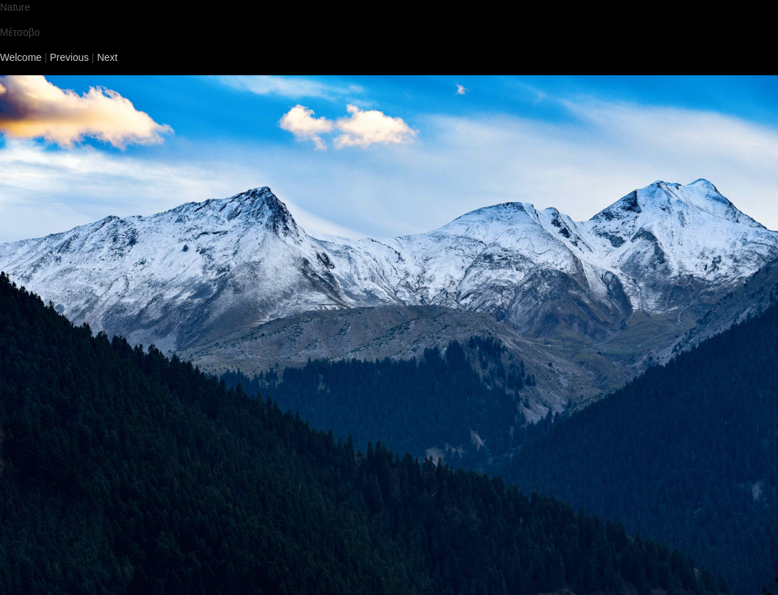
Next (107, 57)
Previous (69, 57)
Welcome (21, 57)
